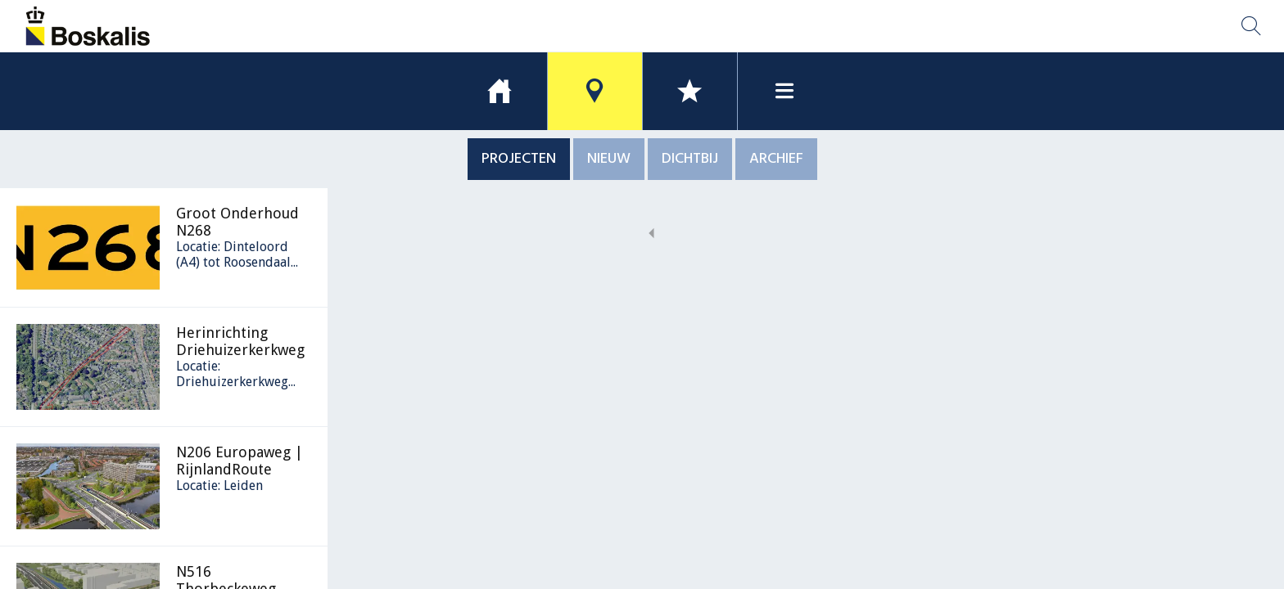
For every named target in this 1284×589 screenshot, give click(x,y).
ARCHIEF (776, 159)
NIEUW (609, 159)
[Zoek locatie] (1251, 26)
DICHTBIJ (690, 159)
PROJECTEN (519, 159)
